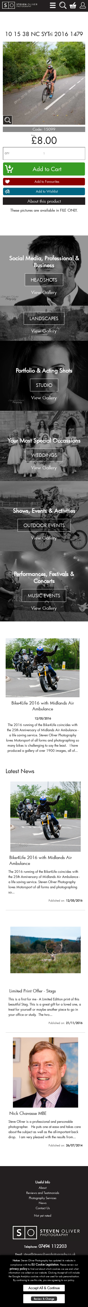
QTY (7, 153)
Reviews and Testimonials (42, 1193)
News (42, 1203)
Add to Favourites (46, 181)
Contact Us (43, 1208)
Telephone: (31, 1246)
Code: (37, 129)
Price (33, 135)
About (42, 1188)
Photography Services (42, 1198)
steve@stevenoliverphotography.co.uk (50, 1254)
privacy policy (18, 1268)
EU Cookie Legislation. (45, 1264)
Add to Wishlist (47, 191)
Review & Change (44, 1298)
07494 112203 (52, 1246)
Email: (19, 1254)
